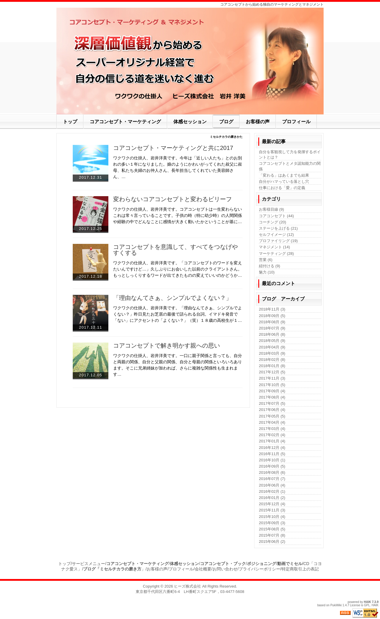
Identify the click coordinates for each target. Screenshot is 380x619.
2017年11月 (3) (272, 378)
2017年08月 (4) (272, 397)
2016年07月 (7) (272, 478)
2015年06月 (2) (272, 541)
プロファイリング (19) (278, 241)
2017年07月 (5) (272, 403)
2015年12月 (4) (272, 504)
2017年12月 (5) (272, 372)
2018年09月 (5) (272, 316)
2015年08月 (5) (272, 529)
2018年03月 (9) (272, 353)
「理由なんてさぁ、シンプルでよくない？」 (172, 298)
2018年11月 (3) (272, 309)
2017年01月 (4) (272, 441)
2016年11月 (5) (272, 454)
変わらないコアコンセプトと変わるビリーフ (172, 199)
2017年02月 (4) (272, 435)
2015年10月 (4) (272, 516)
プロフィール (181, 569)
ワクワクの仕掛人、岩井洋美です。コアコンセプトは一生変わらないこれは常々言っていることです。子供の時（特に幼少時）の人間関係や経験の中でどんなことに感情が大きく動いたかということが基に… (177, 215)
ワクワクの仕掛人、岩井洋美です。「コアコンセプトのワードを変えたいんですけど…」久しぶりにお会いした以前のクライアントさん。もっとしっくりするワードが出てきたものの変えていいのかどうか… (177, 269)
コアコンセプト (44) (276, 216)
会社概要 (203, 569)
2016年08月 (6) (272, 472)
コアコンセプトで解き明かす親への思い (166, 345)
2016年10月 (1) (272, 460)
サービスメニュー (88, 563)
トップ (64, 563)
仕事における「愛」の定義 (282, 187)
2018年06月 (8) (272, 334)
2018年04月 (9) (272, 347)
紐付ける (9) (269, 266)
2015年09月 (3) (272, 523)
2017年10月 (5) (272, 385)
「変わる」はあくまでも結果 (284, 175)
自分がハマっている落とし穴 (284, 181)
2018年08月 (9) (272, 322)
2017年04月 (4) (272, 422)
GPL (367, 605)
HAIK (367, 602)
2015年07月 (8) (272, 535)
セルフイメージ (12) (276, 234)
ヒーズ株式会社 (187, 586)
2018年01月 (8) (272, 366)
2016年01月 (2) (272, 497)
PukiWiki (336, 605)
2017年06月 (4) (272, 409)
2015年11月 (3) (272, 510)
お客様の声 (157, 569)
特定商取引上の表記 (300, 569)
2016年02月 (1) (272, 491)
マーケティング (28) (276, 253)
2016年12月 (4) (272, 447)
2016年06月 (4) (272, 485)
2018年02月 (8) (272, 359)
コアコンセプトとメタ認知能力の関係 (290, 166)
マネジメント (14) (274, 247)
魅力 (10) (267, 272)
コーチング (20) (272, 222)
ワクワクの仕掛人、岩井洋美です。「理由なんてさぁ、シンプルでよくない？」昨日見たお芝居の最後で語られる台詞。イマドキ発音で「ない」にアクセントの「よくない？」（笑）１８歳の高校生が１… (177, 314)
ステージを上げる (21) (278, 228)
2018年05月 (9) (272, 340)
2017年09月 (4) (272, 391)
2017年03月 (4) (272, 428)
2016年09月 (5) (272, 466)
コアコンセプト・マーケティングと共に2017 (173, 148)
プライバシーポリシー (259, 569)
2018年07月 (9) (272, 328)
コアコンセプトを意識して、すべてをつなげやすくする (175, 250)
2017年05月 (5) (272, 416)
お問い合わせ (225, 569)
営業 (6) (266, 259)
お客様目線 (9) (271, 209)
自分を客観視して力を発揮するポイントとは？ (290, 154)
